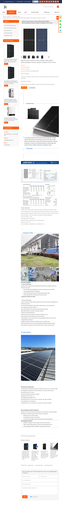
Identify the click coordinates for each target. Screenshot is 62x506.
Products (11, 12)
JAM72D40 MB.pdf (30, 436)
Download (32, 87)
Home (3, 12)
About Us (56, 12)
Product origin (24, 67)
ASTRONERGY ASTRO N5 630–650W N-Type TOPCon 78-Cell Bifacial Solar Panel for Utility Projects (10, 61)
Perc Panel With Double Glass (10, 28)
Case (25, 12)
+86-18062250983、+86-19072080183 (23, 1)
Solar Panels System (8, 33)
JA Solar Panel (30, 465)
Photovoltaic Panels (48, 465)
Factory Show (34, 12)
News (19, 12)
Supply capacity (24, 71)
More (6, 63)
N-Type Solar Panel (39, 465)
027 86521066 (7, 144)
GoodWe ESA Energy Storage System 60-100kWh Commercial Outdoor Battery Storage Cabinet (10, 101)
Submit (25, 496)
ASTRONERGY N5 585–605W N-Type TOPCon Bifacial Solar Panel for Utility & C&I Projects (11, 82)
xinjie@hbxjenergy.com (9, 1)
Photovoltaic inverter (8, 35)
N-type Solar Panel (16, 16)
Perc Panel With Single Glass (10, 25)
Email (24, 87)
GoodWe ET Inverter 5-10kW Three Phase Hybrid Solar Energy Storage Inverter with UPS (10, 119)
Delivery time (24, 69)
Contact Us (47, 12)
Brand (22, 65)
